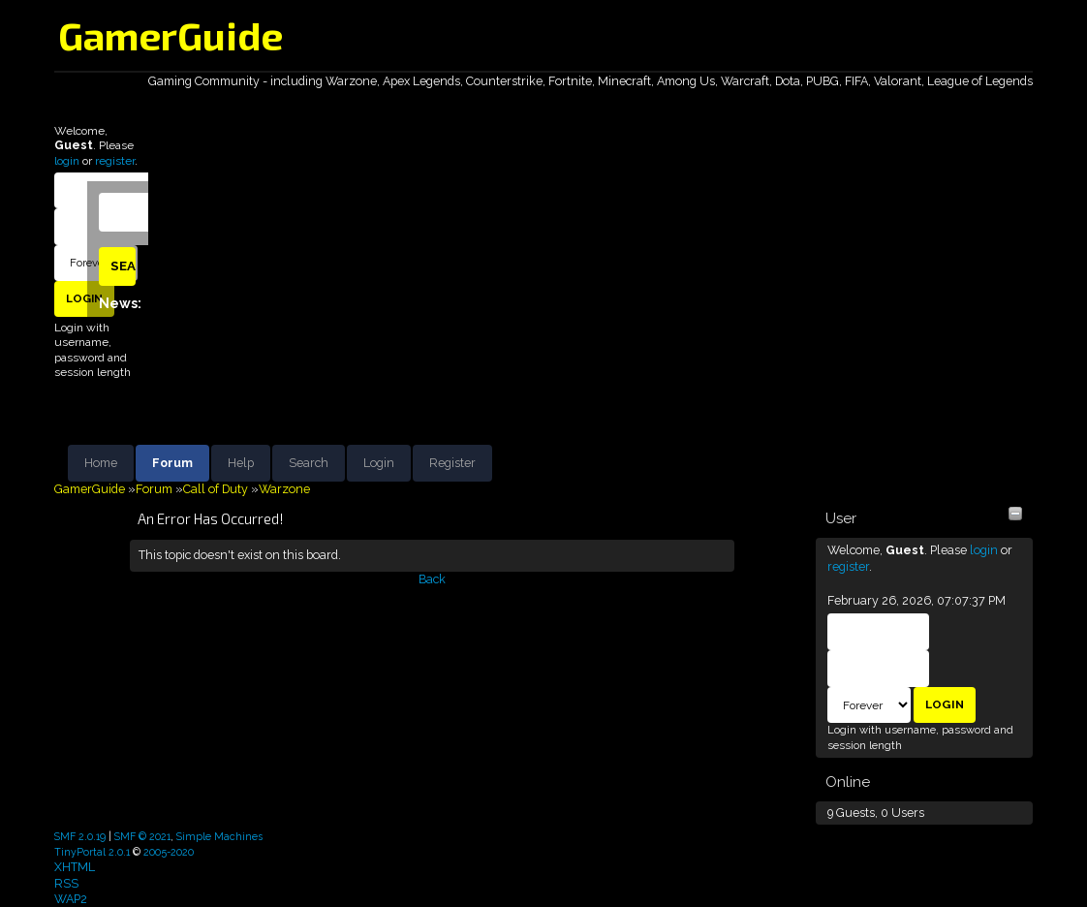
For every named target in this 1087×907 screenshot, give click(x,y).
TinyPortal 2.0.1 (92, 852)
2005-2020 (168, 852)
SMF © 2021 (142, 836)
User (840, 518)
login (66, 161)
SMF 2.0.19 (80, 836)
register (115, 161)
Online (847, 782)
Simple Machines (219, 836)
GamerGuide (170, 35)
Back (432, 579)
